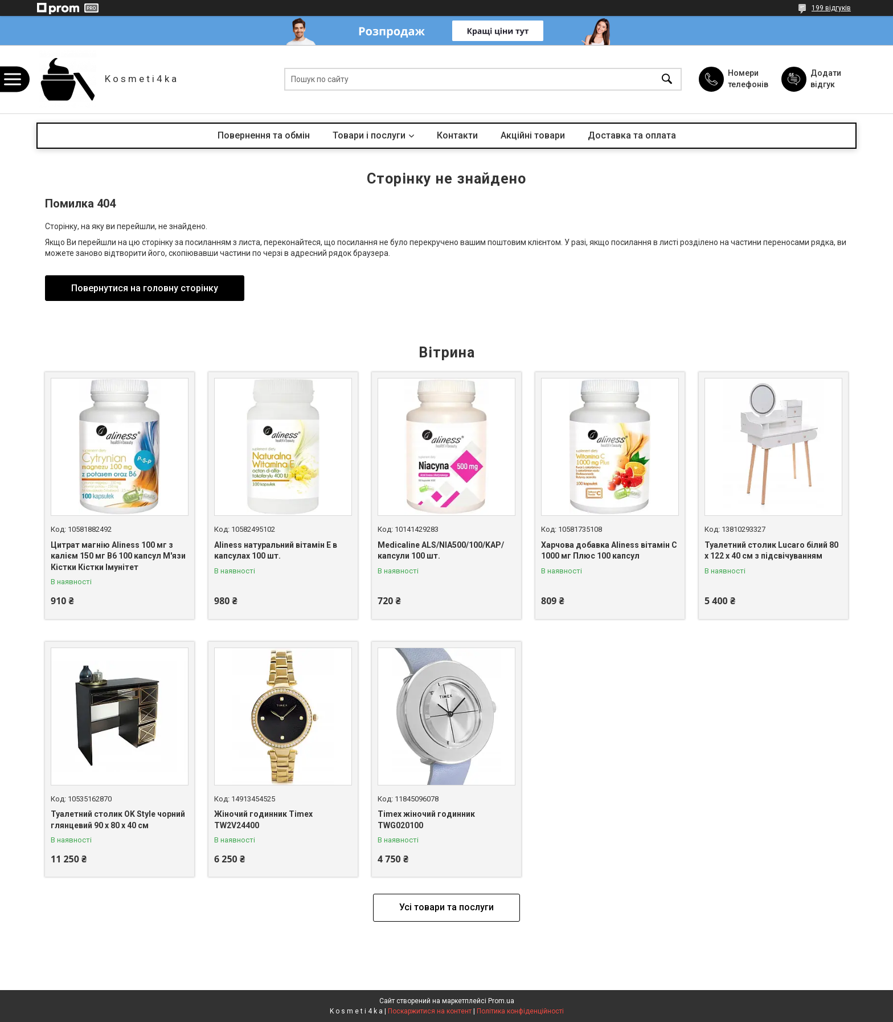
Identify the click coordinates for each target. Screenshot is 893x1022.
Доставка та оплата (632, 135)
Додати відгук (825, 78)
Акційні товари (533, 135)
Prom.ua (501, 1001)
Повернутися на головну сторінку (144, 288)
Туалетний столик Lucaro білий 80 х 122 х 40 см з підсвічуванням (771, 550)
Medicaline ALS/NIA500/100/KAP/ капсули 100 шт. (441, 550)
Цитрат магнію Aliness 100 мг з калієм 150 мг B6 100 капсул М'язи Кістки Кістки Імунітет (118, 556)
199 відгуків (831, 8)
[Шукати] (667, 79)
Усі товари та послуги (446, 907)
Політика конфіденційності (520, 1011)
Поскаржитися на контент (430, 1011)
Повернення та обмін (264, 135)
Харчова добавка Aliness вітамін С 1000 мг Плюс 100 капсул (609, 550)
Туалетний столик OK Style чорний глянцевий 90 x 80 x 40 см (118, 819)
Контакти (457, 135)
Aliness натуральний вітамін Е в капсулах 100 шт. (275, 550)
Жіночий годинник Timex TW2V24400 (263, 819)
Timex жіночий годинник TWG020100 (426, 819)
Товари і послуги (369, 135)
